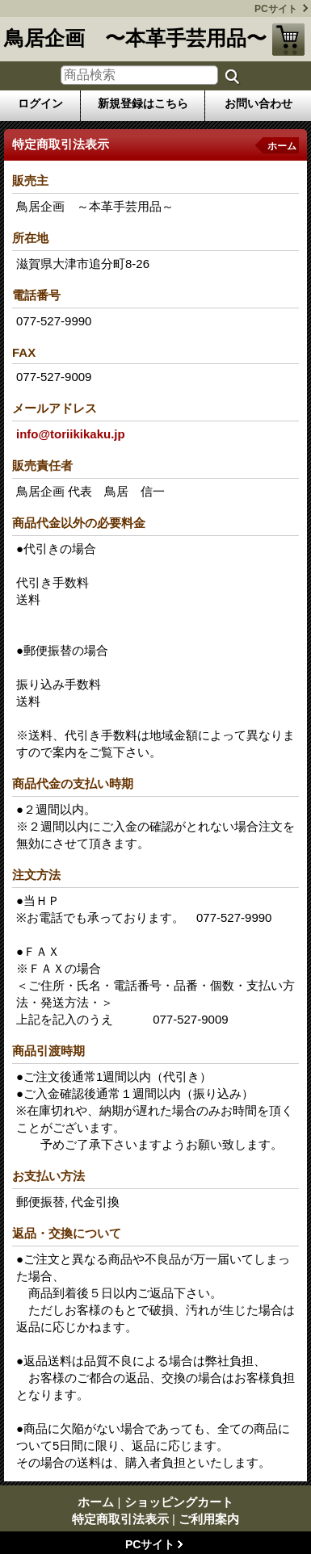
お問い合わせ (258, 103)
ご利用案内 (209, 1519)
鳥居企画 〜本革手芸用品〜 (135, 38)
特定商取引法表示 (120, 1519)
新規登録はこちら (143, 103)
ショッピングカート (288, 39)
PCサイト (275, 9)
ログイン (40, 103)
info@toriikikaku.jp (70, 434)
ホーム (281, 146)
